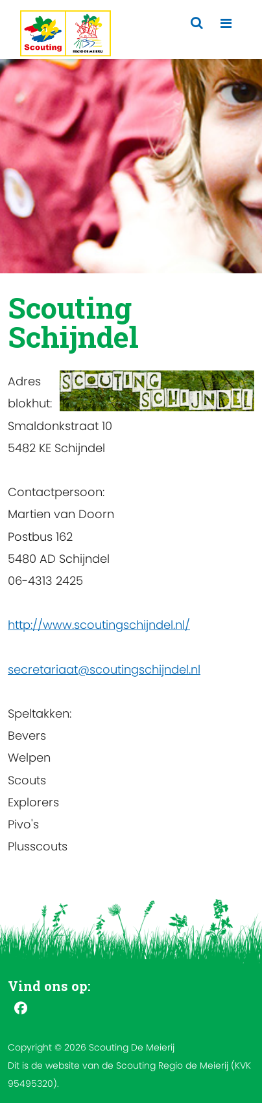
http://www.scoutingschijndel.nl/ (99, 625)
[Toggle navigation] (226, 23)
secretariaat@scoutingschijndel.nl (104, 669)
